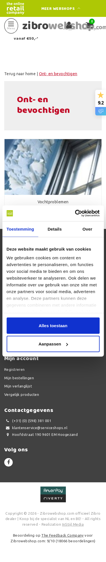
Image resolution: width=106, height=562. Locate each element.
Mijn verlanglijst (18, 386)
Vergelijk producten (21, 394)
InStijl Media (73, 524)
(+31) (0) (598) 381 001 (27, 421)
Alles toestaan (53, 325)
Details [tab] (54, 228)
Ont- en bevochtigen (58, 74)
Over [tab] (87, 228)
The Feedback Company (62, 535)
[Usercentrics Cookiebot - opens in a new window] (75, 213)
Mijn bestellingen (19, 378)
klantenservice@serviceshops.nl (35, 428)
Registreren (14, 369)
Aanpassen (53, 344)
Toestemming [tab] (20, 228)
